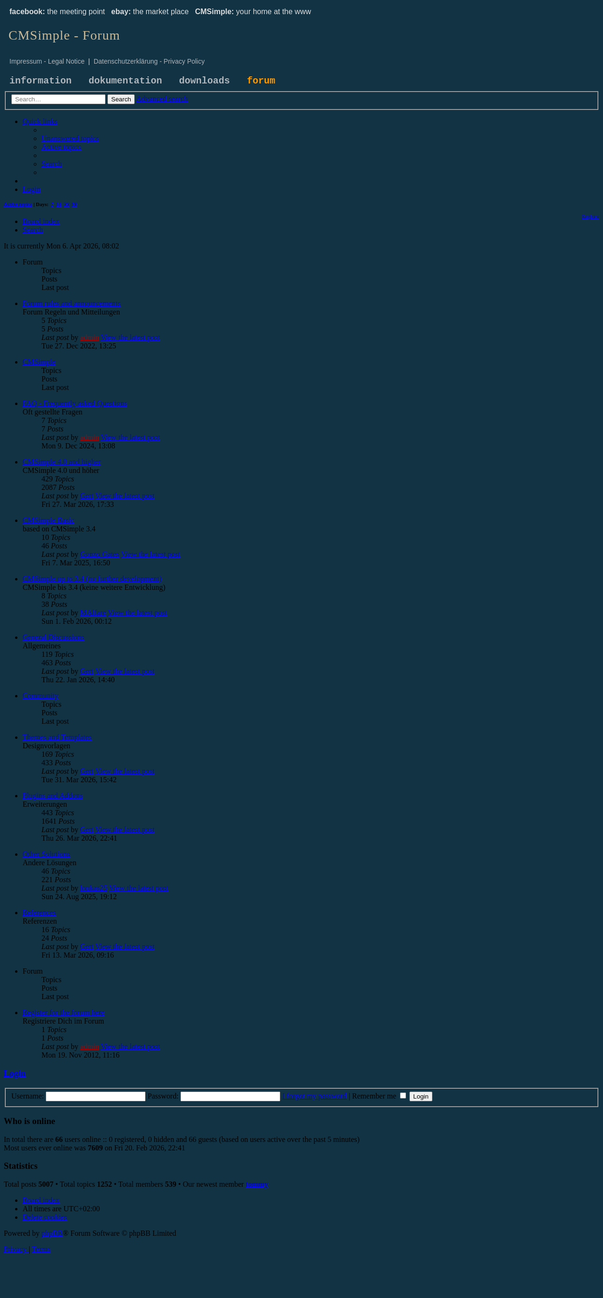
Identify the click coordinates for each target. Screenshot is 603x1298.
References (39, 913)
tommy (257, 1184)
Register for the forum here (64, 1013)
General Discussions (53, 637)
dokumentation (125, 80)
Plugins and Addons (53, 796)
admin (89, 337)
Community (40, 696)
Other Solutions (46, 854)
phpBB (52, 1233)
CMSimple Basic (48, 520)
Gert (86, 496)
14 (59, 204)
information (40, 80)
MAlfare (93, 613)
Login (15, 1073)
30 (66, 204)
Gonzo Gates (99, 554)
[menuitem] (70, 138)
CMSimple (39, 362)
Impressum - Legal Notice (47, 61)
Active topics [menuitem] (18, 204)
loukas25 (93, 888)
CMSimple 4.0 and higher (62, 462)
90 (74, 204)
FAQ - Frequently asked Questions (75, 403)
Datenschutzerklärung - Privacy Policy (149, 61)
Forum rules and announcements (72, 303)
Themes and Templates (57, 737)
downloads (204, 80)
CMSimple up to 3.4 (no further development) (92, 579)
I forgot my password (314, 1096)
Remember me (379, 1096)
